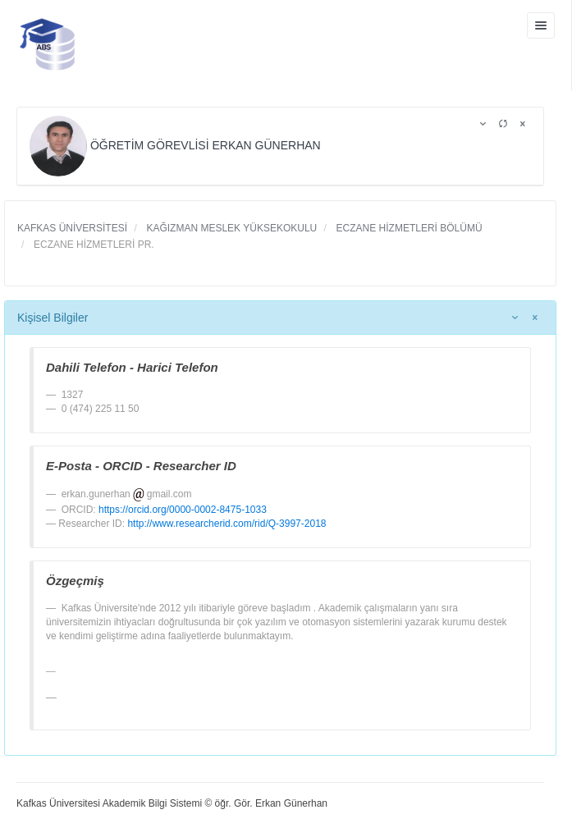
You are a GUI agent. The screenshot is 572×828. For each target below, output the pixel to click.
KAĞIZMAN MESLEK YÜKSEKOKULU (230, 228)
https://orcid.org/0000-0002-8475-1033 (182, 509)
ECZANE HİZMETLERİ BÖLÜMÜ (407, 228)
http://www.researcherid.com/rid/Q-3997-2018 (226, 523)
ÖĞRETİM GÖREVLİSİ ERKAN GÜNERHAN (177, 145)
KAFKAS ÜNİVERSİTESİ (72, 228)
